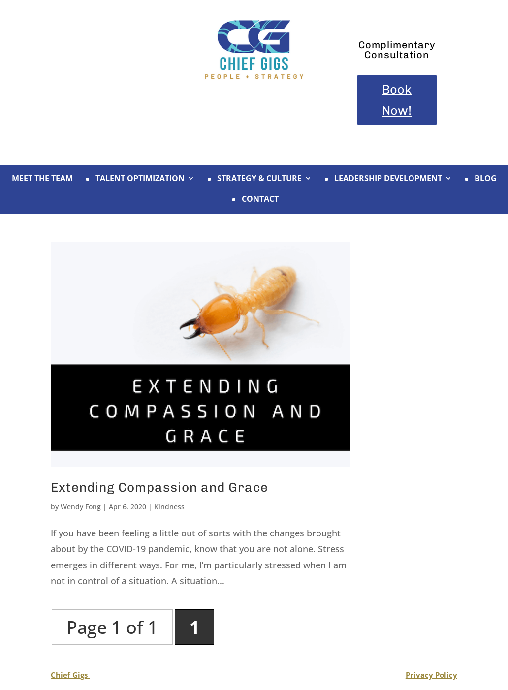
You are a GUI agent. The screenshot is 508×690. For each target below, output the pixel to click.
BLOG (480, 179)
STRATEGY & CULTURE (253, 179)
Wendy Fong (81, 506)
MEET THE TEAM (42, 179)
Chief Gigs (70, 675)
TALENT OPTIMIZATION (134, 179)
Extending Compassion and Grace (159, 487)
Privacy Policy (431, 675)
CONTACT (254, 199)
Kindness (169, 506)
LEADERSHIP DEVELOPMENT (382, 179)
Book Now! (397, 100)
